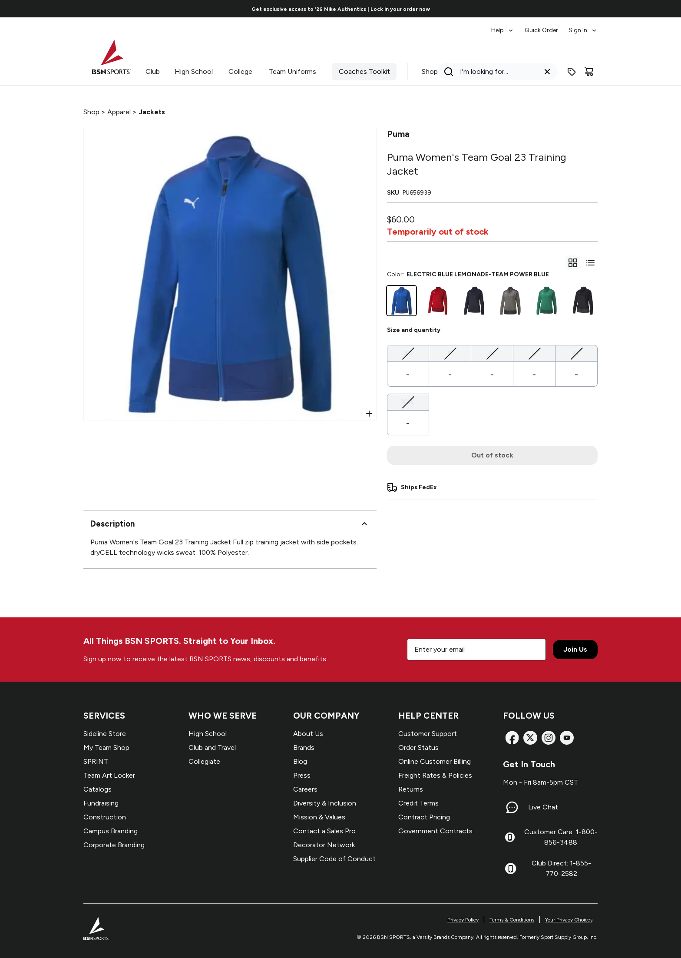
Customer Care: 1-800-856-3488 (561, 837)
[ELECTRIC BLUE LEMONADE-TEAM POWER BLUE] (402, 300)
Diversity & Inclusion (324, 803)
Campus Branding (110, 831)
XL (576, 352)
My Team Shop (106, 747)
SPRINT (95, 761)
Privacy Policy (463, 920)
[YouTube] (567, 738)
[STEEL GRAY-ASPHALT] (510, 300)
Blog (300, 761)
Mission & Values (319, 817)
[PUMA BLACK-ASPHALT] (583, 300)
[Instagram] (548, 738)
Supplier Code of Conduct (334, 859)
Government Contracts (435, 831)
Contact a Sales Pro (324, 831)
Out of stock (492, 455)
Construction (104, 817)
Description (230, 524)
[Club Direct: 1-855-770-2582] (510, 868)
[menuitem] (502, 26)
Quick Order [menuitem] (541, 30)
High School (194, 71)
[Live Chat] (512, 807)
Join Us (575, 649)
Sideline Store (104, 733)
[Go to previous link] (145, 8)
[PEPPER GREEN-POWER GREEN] (547, 300)
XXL (408, 401)
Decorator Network (324, 845)
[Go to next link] (536, 8)
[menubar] (544, 26)
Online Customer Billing (434, 761)
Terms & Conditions (511, 920)
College (240, 71)
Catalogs (97, 789)
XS (408, 352)
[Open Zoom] (369, 413)
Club (152, 71)
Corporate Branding (114, 845)
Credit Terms (418, 803)
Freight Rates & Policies (435, 775)
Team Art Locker (109, 775)
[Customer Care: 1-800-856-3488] (510, 837)
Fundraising (101, 803)
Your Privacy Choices (568, 920)
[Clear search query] (547, 71)
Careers (305, 789)
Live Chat (543, 807)
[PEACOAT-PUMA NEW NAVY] (474, 300)
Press (302, 775)
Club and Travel (212, 747)
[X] (530, 738)
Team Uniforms (292, 71)
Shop (430, 71)
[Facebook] (512, 738)
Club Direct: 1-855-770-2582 (561, 868)
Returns (410, 789)
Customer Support (427, 733)
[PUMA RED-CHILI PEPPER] (438, 300)
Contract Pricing (424, 817)
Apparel (119, 112)
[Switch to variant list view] (590, 262)
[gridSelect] (572, 262)
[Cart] (589, 71)
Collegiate (204, 761)
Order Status (418, 747)
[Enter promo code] (571, 71)
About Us (308, 733)
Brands (303, 747)
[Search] (495, 71)
